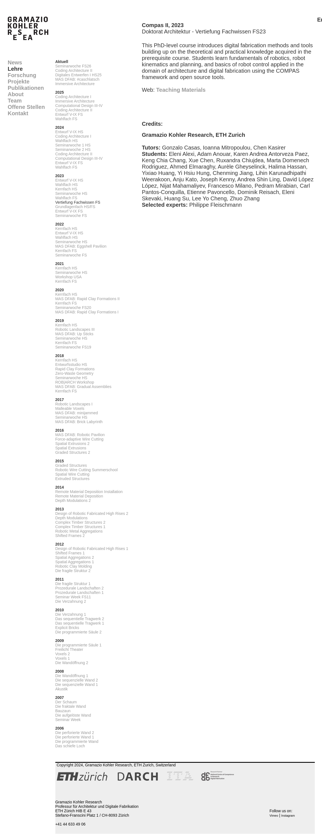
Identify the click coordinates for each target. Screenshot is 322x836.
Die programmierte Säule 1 (78, 645)
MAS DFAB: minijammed (76, 413)
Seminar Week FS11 (73, 597)
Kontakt (18, 113)
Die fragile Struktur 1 (73, 583)
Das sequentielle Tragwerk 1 (79, 623)
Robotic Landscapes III (75, 329)
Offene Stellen (26, 107)
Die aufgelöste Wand (73, 715)
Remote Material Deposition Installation (89, 491)
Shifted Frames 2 (70, 535)
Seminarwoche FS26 (73, 66)
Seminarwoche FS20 (73, 307)
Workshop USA (68, 277)
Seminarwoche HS (71, 193)
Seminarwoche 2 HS (73, 149)
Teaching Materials (181, 90)
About (16, 94)
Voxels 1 (62, 658)
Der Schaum (66, 702)
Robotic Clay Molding (73, 566)
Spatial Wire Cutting (72, 474)
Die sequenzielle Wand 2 (76, 680)
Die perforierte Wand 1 (74, 737)
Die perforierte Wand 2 (74, 732)
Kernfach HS (66, 189)
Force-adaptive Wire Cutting (79, 439)
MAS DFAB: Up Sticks (74, 334)
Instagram (288, 815)
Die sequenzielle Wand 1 (76, 684)
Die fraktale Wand (70, 706)
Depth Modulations (71, 518)
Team (15, 101)
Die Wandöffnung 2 (71, 663)
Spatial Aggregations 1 (74, 562)
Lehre (15, 69)
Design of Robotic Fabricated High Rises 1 (91, 548)
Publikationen (26, 88)
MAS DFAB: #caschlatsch (77, 79)
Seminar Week (68, 719)
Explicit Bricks (67, 627)
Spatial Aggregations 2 (74, 557)
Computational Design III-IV (79, 105)
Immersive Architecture (75, 84)
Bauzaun (63, 711)
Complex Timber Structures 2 (80, 522)
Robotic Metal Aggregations (79, 531)
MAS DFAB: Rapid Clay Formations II (87, 299)
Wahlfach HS (66, 140)
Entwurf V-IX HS (69, 132)
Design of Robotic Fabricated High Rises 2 (91, 513)
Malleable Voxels (69, 408)
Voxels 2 (62, 654)
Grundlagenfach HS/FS (75, 207)
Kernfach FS (66, 250)
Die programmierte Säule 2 (78, 632)
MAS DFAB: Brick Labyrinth (79, 422)
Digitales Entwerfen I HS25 (78, 75)
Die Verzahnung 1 (70, 614)
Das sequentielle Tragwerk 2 (79, 619)
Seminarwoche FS (71, 215)
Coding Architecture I (73, 97)
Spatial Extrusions (70, 448)
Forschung (22, 75)
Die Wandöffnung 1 (71, 675)
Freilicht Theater (69, 649)
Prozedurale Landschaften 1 (79, 592)
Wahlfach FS (66, 119)
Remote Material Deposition (79, 496)
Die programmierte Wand (76, 741)
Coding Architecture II (73, 70)
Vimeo (273, 815)
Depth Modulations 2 (73, 500)
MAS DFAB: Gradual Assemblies (83, 386)
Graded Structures (71, 465)
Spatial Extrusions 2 (72, 443)
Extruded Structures (72, 478)
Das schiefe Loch (70, 746)
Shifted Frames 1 (70, 553)
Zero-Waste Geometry (74, 373)
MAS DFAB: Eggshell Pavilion (81, 246)
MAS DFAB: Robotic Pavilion (80, 435)
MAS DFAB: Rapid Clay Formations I (87, 312)
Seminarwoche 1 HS (73, 145)
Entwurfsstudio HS (71, 364)
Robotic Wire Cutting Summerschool (86, 470)
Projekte (19, 81)
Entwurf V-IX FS (69, 114)
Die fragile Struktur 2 (73, 570)
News (15, 62)
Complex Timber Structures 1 (80, 527)
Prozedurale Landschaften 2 (79, 588)
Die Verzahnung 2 (70, 601)
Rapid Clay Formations (75, 369)
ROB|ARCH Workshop (74, 382)
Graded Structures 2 (72, 452)
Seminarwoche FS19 (73, 347)
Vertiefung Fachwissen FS (77, 202)
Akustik (61, 689)
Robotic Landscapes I (74, 404)
